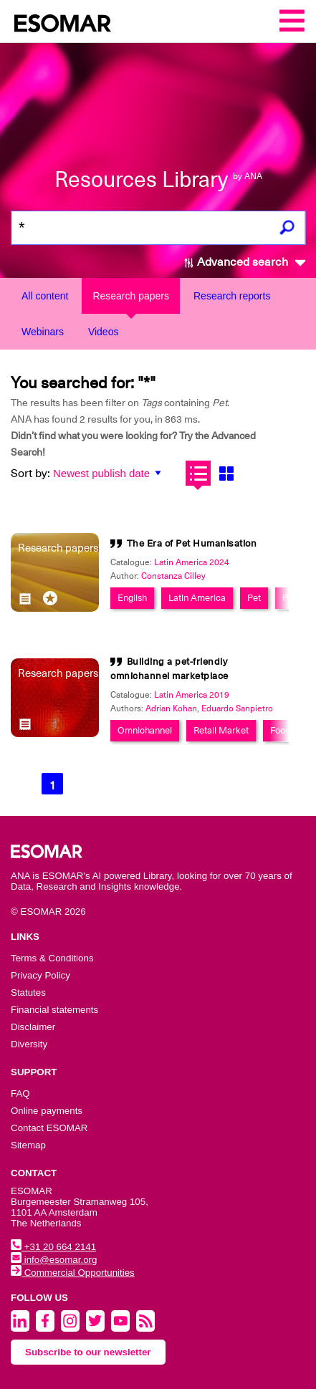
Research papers (130, 296)
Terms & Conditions (52, 958)
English (132, 598)
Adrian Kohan (171, 708)
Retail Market (221, 730)
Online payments (46, 1110)
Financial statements (54, 1009)
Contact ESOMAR (49, 1128)
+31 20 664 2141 (53, 1246)
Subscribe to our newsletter (88, 1352)
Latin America (197, 598)
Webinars (42, 331)
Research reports (231, 296)
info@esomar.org (54, 1259)
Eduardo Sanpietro (237, 708)
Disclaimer (33, 1027)
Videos (103, 331)
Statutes (28, 992)
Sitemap (28, 1145)
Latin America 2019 (191, 695)
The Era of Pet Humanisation (192, 543)
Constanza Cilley (173, 576)
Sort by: (30, 473)
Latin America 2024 (191, 562)
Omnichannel (145, 730)
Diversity (29, 1044)
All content (44, 296)
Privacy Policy (40, 975)
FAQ (20, 1093)
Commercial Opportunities (73, 1272)
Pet (254, 598)
